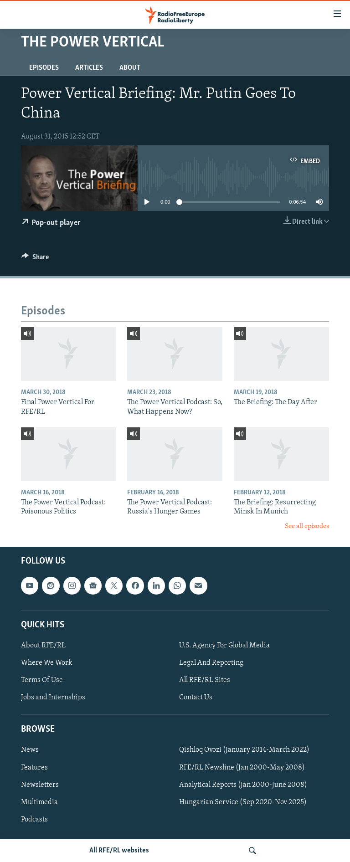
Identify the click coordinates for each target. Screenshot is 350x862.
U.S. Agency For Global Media (224, 645)
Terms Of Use (42, 680)
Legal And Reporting (211, 663)
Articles (89, 68)
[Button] (35, 259)
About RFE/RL (43, 645)
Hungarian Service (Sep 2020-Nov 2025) (243, 802)
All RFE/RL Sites (204, 680)
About (129, 68)
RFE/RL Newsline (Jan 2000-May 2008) (242, 767)
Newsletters (40, 785)
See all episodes (307, 526)
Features (34, 767)
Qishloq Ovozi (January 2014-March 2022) (244, 750)
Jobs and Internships (53, 697)
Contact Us (195, 697)
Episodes (44, 68)
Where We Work (46, 663)
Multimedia (39, 802)
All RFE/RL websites (119, 850)
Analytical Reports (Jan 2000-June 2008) (243, 785)
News (30, 750)
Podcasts (34, 819)
